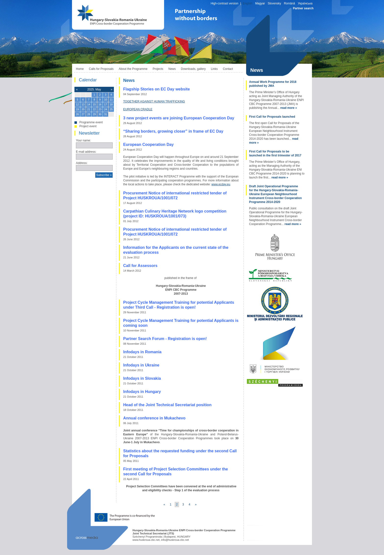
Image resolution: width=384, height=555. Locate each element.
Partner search (303, 8)
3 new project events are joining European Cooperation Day (178, 118)
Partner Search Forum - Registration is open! (165, 339)
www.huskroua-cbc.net (146, 539)
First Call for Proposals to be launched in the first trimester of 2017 (275, 153)
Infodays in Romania (142, 352)
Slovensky (274, 3)
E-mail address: (86, 151)
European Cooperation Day (148, 144)
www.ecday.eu (220, 184)
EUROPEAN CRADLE (137, 109)
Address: (81, 163)
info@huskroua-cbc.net (175, 539)
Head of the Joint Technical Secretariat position (167, 405)
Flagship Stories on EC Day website (156, 89)
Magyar (260, 3)
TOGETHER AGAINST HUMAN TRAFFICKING (154, 101)
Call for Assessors (140, 266)
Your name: (83, 140)
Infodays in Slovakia (142, 378)
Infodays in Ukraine (141, 365)
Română (289, 3)
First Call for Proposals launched (272, 116)
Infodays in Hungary (142, 392)
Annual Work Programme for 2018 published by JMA (272, 84)
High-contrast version (224, 3)
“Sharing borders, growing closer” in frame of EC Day (173, 131)
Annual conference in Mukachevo (154, 418)
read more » (288, 108)
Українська (305, 3)
